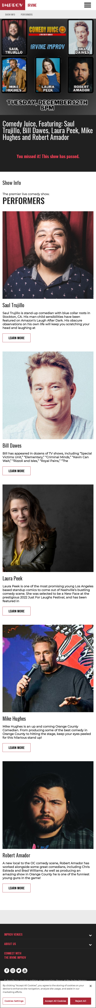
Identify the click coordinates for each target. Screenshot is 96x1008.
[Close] (90, 986)
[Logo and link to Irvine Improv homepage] (12, 5)
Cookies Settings (14, 1001)
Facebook (6, 970)
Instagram (12, 970)
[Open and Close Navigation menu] (86, 5)
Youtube (24, 970)
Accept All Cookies (55, 1001)
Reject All (80, 1001)
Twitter (18, 970)
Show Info (10, 14)
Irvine (32, 5)
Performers (27, 14)
